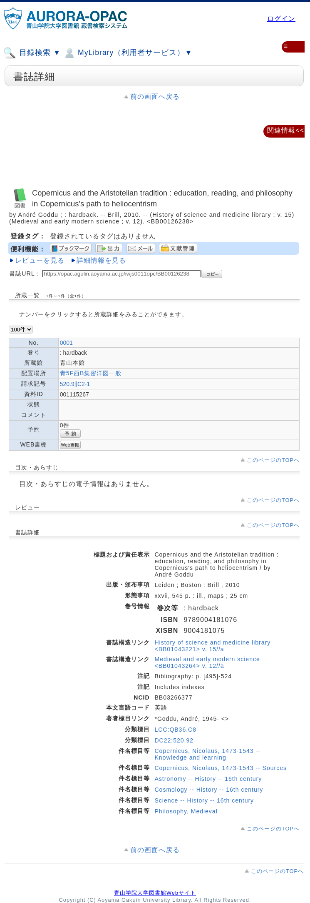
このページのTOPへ (273, 460)
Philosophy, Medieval (186, 811)
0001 (66, 342)
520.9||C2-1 (75, 384)
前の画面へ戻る (155, 96)
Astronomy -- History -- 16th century (208, 778)
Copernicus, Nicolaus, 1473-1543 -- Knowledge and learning (207, 754)
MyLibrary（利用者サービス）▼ (128, 53)
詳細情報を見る (101, 260)
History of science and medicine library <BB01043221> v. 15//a (213, 645)
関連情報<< (285, 130)
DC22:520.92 (174, 740)
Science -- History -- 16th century (204, 800)
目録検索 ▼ (32, 53)
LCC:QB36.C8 (175, 729)
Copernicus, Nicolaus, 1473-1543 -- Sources (221, 768)
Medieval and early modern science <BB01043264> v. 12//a (207, 662)
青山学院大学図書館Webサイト (155, 893)
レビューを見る (39, 260)
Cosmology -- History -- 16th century (209, 789)
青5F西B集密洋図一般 (91, 373)
